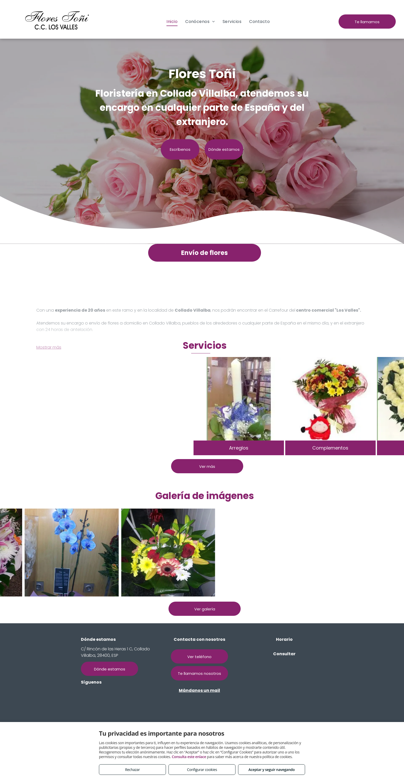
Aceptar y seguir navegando (271, 769)
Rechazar (132, 769)
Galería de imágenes (204, 495)
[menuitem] (172, 21)
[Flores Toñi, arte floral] (96, 552)
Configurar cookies (202, 769)
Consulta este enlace (189, 756)
